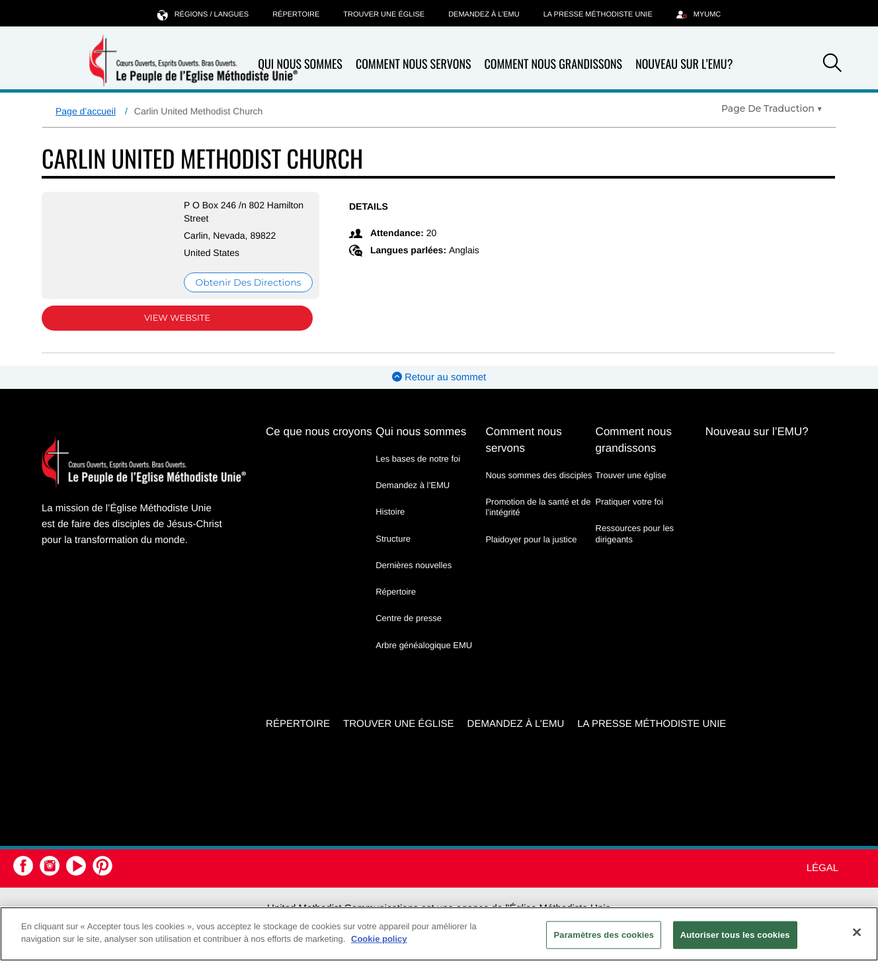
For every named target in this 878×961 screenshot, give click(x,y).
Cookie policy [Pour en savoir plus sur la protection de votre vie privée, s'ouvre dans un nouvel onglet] (379, 939)
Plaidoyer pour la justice (531, 539)
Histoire (390, 512)
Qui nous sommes (300, 64)
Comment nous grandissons (553, 64)
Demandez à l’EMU (484, 15)
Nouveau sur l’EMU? (684, 64)
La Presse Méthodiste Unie (598, 15)
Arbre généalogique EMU (424, 645)
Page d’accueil (86, 111)
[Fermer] (856, 931)
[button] (832, 64)
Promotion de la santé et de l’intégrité (537, 507)
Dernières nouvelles (414, 565)
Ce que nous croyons (319, 431)
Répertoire (295, 15)
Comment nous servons (413, 64)
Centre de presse (409, 618)
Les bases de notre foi (418, 459)
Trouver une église (383, 15)
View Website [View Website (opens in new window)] (177, 318)
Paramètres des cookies (603, 935)
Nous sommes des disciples (538, 475)
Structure (393, 539)
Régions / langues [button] (202, 14)
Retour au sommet (439, 377)
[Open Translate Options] (771, 108)
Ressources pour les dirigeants (635, 533)
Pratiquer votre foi (630, 502)
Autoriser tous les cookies (735, 935)
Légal (822, 868)
